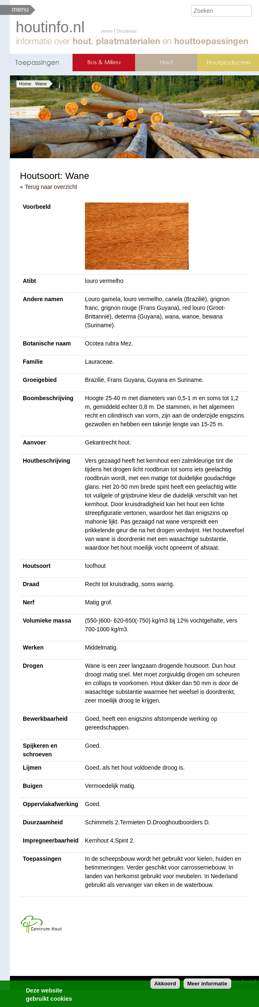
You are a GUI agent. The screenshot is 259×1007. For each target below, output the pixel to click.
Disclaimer (126, 31)
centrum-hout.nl (240, 981)
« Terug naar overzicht (48, 187)
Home (107, 31)
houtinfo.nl (50, 27)
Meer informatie (207, 986)
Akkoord (165, 986)
